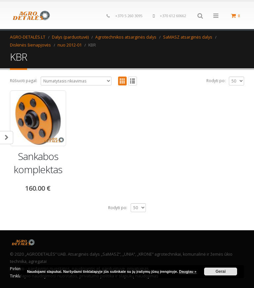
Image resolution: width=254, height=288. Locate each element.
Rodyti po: (216, 80)
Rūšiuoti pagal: (23, 80)
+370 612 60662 (173, 15)
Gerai (221, 271)
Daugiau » (187, 271)
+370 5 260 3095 (128, 15)
